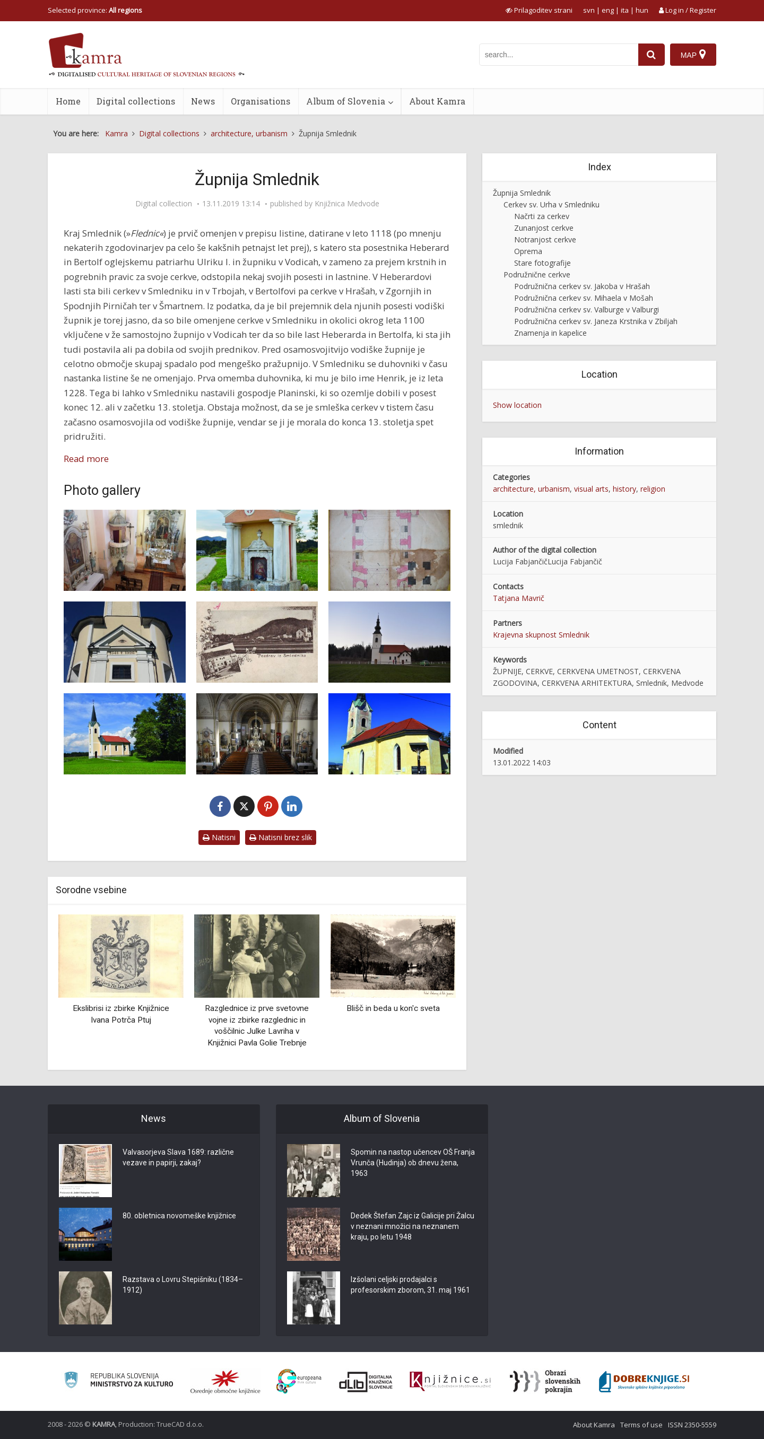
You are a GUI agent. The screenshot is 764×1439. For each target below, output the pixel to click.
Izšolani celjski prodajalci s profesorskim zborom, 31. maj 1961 (410, 1284)
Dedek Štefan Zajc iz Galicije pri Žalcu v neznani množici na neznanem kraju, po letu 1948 (412, 1226)
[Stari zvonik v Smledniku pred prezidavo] (257, 642)
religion (652, 489)
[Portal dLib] (366, 1381)
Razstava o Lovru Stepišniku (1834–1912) (183, 1284)
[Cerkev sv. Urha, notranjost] (257, 733)
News (203, 101)
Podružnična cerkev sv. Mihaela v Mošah (583, 298)
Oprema (528, 251)
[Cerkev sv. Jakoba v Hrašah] (389, 642)
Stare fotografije (542, 263)
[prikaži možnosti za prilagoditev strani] (539, 10)
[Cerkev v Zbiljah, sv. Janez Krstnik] (125, 733)
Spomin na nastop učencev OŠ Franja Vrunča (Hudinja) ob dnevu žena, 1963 (413, 1163)
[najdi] (651, 54)
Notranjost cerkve (545, 239)
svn (589, 10)
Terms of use (641, 1424)
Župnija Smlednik (522, 193)
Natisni (219, 837)
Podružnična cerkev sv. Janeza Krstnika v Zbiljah (596, 321)
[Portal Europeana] (299, 1381)
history (624, 489)
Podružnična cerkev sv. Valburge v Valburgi (586, 309)
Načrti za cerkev (541, 216)
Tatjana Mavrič (518, 598)
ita (625, 10)
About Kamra (437, 101)
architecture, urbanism (531, 489)
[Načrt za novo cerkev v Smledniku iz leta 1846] (389, 550)
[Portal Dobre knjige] (644, 1381)
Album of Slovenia (345, 101)
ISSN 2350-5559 (692, 1424)
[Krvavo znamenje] (257, 550)
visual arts (591, 489)
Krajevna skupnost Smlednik (541, 635)
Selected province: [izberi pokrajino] (95, 10)
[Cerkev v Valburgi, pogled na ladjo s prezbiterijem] (125, 550)
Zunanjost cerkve (544, 228)
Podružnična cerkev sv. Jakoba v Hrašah (582, 286)
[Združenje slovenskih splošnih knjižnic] (450, 1381)
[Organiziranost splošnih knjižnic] (225, 1381)
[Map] (693, 54)
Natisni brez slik (280, 837)
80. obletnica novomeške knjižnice (179, 1215)
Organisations (260, 101)
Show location (517, 405)
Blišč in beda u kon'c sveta (393, 1008)
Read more (86, 458)
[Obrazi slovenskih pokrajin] (545, 1381)
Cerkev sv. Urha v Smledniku (551, 204)
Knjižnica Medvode (347, 203)
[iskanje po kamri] (558, 54)
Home (68, 101)
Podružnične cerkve (536, 274)
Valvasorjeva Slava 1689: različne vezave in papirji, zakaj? (178, 1157)
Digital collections (136, 101)
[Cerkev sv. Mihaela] (389, 733)
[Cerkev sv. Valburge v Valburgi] (125, 642)
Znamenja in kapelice (550, 333)
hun (642, 10)
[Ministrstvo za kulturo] (118, 1381)
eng (608, 10)
